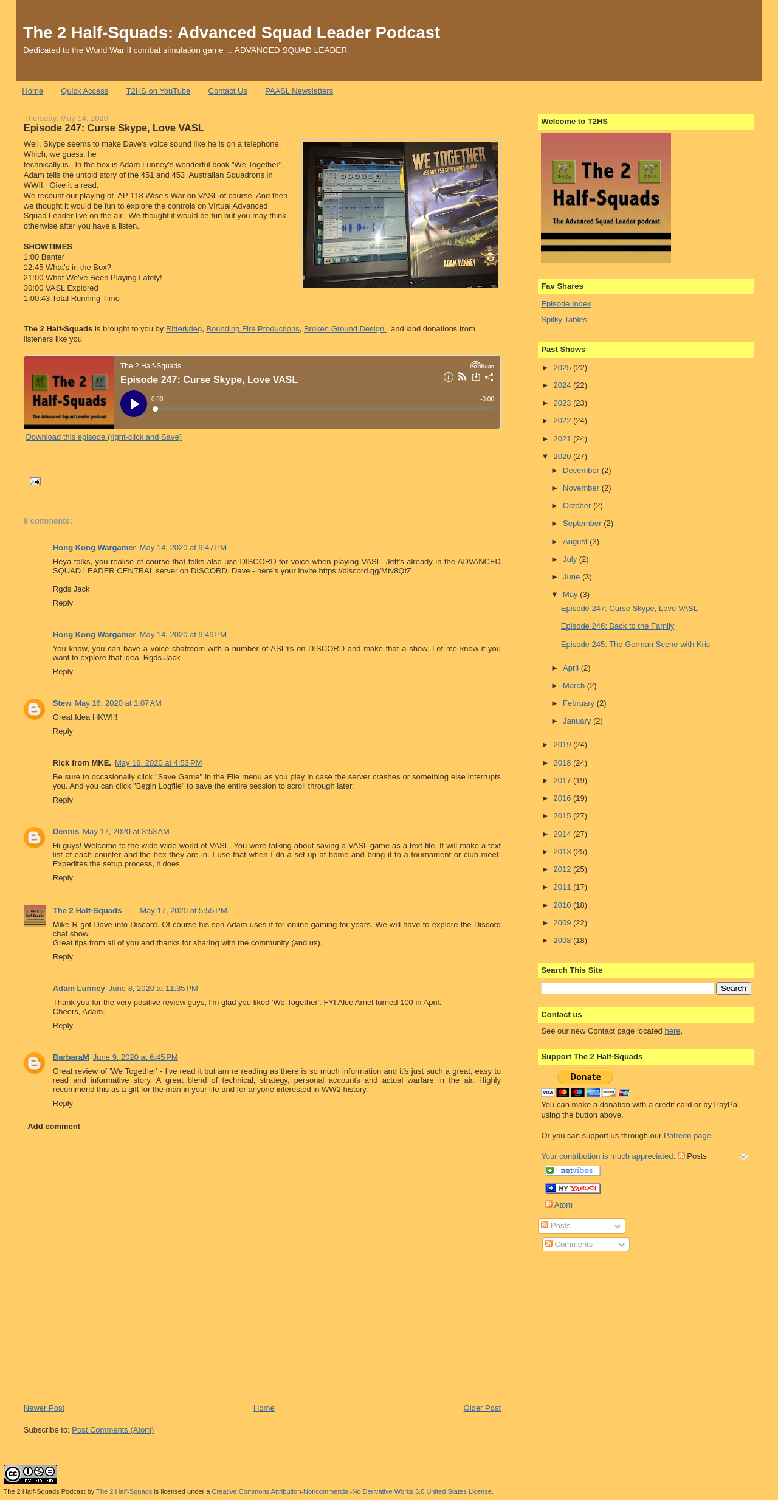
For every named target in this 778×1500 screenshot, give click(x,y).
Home (32, 90)
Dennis (66, 831)
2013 (563, 851)
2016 (563, 798)
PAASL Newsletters (299, 90)
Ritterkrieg (184, 328)
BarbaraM (71, 1057)
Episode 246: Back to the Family (617, 626)
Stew (62, 703)
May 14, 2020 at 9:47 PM (183, 547)
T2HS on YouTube (158, 90)
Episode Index (566, 303)
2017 (563, 780)
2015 (563, 815)
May (571, 594)
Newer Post (44, 1407)
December (582, 470)
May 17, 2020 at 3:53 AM (126, 831)
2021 (563, 438)
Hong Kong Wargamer (94, 547)
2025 (563, 367)
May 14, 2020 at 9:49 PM (183, 634)
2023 (563, 402)
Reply (63, 602)
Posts (555, 1225)
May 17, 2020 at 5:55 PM (183, 910)
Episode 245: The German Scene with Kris (635, 644)
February (580, 703)
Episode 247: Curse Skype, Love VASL (114, 127)
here (672, 1030)
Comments (569, 1244)
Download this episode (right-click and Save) (104, 436)
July (571, 559)
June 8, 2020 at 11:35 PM (153, 988)
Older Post (482, 1407)
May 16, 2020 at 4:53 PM (158, 762)
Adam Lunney (79, 988)
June (572, 576)
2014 (563, 833)
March (575, 685)
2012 (563, 869)
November (582, 488)
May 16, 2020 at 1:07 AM (118, 703)
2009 (563, 922)
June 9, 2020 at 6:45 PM (135, 1057)
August (576, 541)
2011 (563, 886)
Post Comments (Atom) (113, 1429)
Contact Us (227, 90)
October (578, 505)
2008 (563, 940)
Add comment (53, 1126)
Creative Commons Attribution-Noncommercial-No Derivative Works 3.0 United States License (352, 1491)
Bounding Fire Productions (252, 328)
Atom (559, 1204)
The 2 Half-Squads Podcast (45, 1491)
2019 (563, 744)
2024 (563, 385)
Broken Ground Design (345, 328)
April (572, 667)
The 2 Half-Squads (87, 910)
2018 (563, 762)
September (583, 523)
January (578, 720)
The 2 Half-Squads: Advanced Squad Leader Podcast (231, 32)
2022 (563, 420)
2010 (563, 905)
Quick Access (84, 90)
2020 (563, 456)
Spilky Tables (564, 319)
